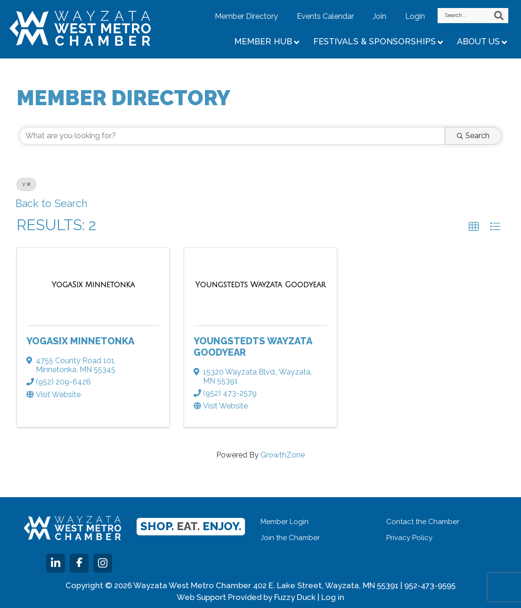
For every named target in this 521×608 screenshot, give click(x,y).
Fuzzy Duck (295, 597)
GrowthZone (282, 454)
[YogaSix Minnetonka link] (93, 285)
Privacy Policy (409, 537)
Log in (332, 597)
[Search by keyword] (232, 136)
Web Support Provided (219, 597)
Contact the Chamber (422, 521)
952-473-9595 (430, 585)
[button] (473, 226)
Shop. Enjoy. (190, 526)
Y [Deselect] (26, 184)
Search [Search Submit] (473, 135)
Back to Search (52, 203)
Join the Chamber (290, 537)
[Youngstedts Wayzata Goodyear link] (260, 285)
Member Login (284, 521)
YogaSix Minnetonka (80, 341)
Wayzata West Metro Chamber (91, 28)
